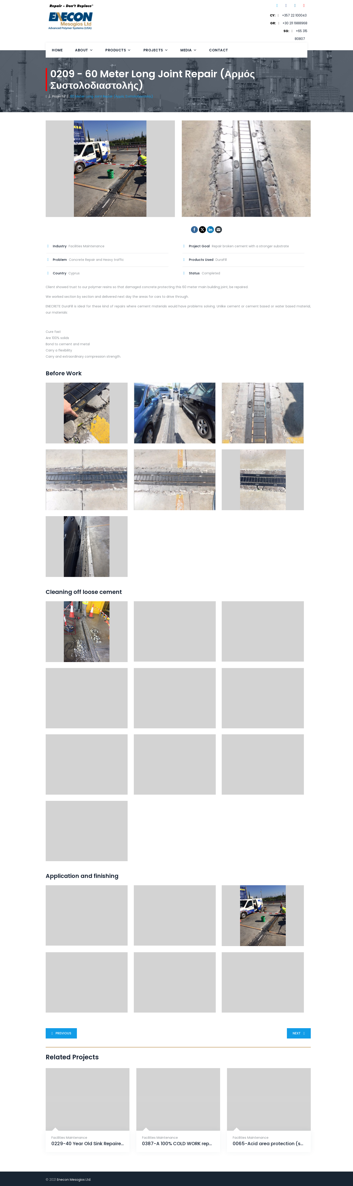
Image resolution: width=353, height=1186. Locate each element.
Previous (60, 1033)
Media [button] (188, 50)
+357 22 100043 (294, 15)
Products (118, 50)
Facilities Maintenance (69, 1137)
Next (300, 1033)
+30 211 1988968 (295, 23)
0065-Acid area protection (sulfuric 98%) (269, 1144)
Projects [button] (155, 50)
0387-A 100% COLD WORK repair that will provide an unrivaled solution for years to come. (178, 1144)
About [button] (84, 50)
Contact (218, 50)
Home (57, 50)
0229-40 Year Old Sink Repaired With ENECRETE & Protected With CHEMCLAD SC (87, 1144)
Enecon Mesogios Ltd (73, 1179)
